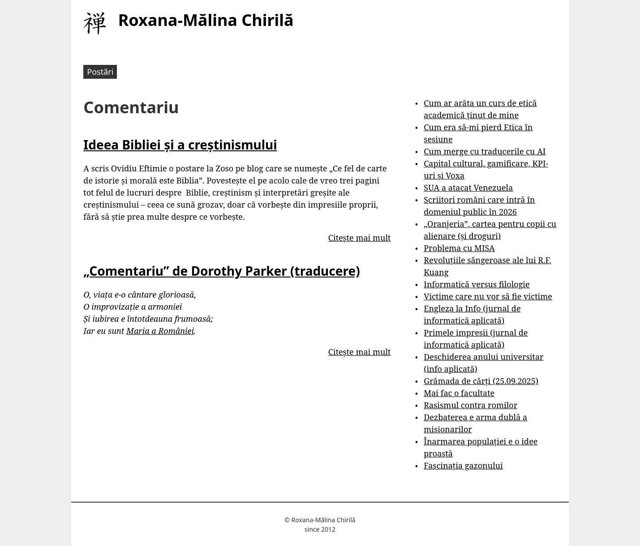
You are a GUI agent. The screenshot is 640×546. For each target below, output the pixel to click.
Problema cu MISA (459, 248)
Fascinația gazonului (463, 465)
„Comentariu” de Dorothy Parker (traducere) (221, 270)
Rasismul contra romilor (470, 405)
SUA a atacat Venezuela (468, 187)
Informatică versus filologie (476, 284)
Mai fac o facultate (459, 393)
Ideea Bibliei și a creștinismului (180, 144)
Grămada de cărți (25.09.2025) (481, 380)
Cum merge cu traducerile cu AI (485, 151)
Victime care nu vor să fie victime (488, 296)
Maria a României (160, 330)
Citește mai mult (359, 237)
